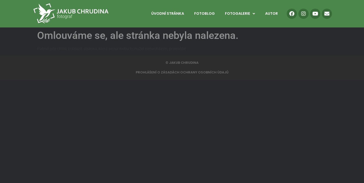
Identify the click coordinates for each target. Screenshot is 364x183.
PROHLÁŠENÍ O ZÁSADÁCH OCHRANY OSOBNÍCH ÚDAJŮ (182, 72)
